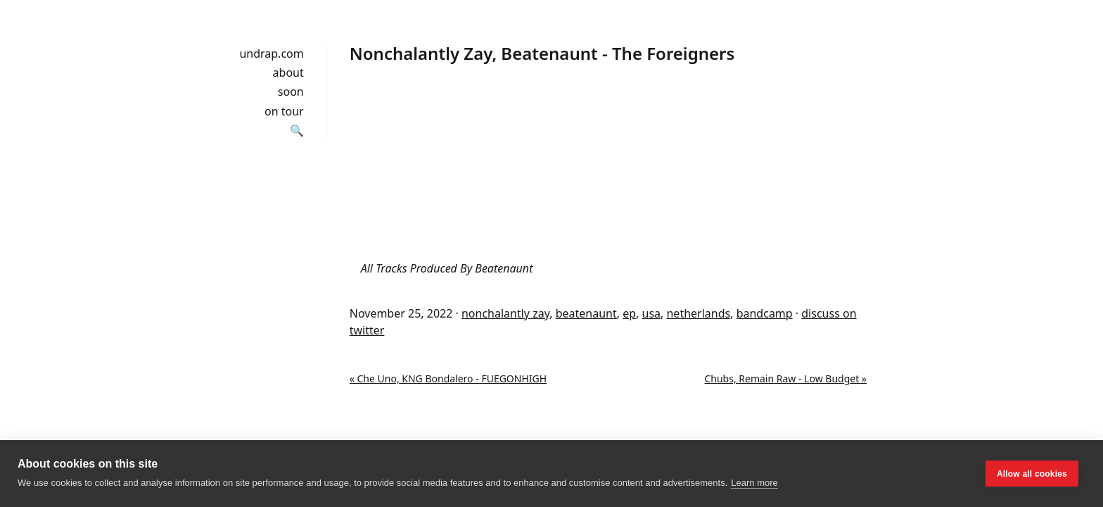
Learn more (754, 482)
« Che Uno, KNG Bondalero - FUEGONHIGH (448, 378)
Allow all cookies (1032, 474)
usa (651, 313)
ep (629, 313)
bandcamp (765, 313)
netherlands (698, 313)
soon (291, 91)
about (288, 72)
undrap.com (271, 53)
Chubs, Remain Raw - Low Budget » (785, 378)
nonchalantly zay (505, 313)
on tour (284, 111)
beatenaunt (586, 313)
